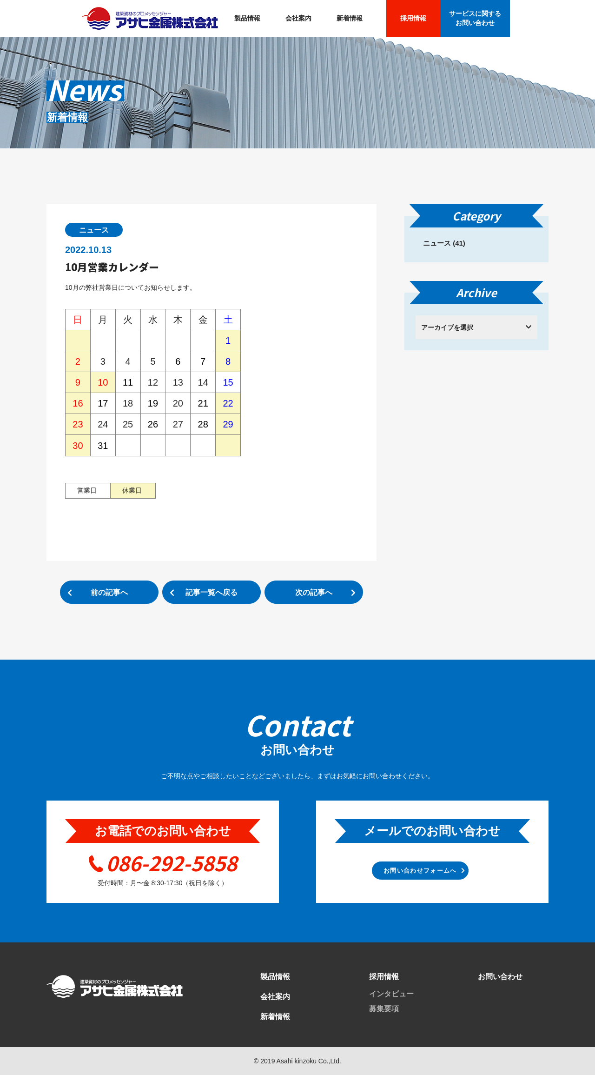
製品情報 (247, 18)
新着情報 (350, 18)
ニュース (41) (444, 243)
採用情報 (413, 18)
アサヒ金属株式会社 (149, 18)
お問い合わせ (500, 977)
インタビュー (391, 994)
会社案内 (298, 18)
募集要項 (384, 1009)
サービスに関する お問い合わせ (475, 18)
